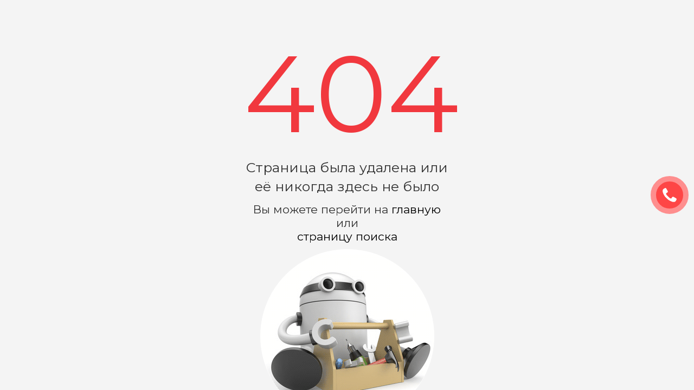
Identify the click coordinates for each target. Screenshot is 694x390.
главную (416, 209)
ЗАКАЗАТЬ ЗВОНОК (674, 195)
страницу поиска (347, 236)
